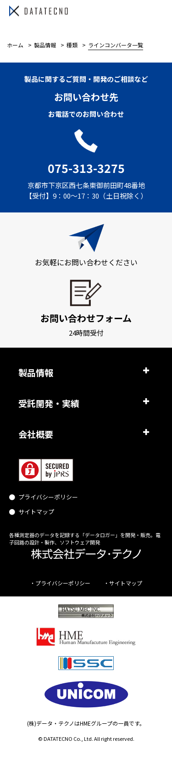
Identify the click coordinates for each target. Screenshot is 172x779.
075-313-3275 (86, 168)
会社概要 (35, 434)
